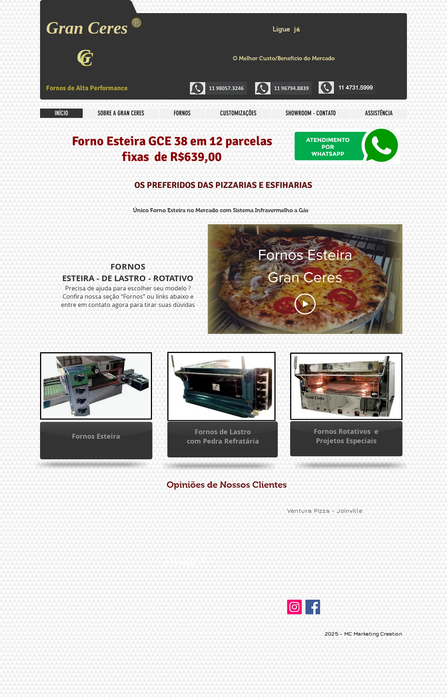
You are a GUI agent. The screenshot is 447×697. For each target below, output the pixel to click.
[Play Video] (305, 304)
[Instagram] (294, 607)
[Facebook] (312, 607)
